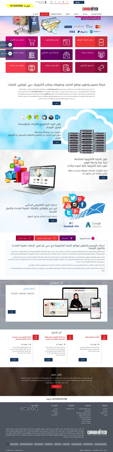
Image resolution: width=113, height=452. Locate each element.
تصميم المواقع (30, 296)
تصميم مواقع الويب (88, 447)
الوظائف (55, 415)
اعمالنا (50, 6)
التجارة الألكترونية (87, 241)
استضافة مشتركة (39, 447)
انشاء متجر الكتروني (76, 447)
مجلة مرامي (28, 291)
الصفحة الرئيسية (79, 6)
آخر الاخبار (105, 411)
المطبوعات (105, 413)
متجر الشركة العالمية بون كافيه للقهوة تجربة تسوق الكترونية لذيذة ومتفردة (55, 341)
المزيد (56, 106)
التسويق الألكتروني (86, 422)
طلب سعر (27, 6)
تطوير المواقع (23, 296)
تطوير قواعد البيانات (86, 424)
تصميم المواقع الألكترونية (85, 411)
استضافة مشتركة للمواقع (85, 417)
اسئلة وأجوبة (54, 417)
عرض (12, 314)
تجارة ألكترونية (48, 447)
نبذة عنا (67, 6)
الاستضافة (67, 240)
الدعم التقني (54, 413)
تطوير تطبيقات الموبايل (46, 240)
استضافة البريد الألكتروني (85, 420)
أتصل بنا (17, 6)
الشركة (104, 408)
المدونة (105, 417)
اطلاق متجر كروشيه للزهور (92, 340)
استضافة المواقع (39, 6)
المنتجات (71, 408)
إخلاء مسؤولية (104, 415)
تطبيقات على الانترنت (86, 426)
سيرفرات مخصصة (14, 447)
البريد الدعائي (24, 240)
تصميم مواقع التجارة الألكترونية (83, 415)
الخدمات (58, 6)
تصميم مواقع (66, 447)
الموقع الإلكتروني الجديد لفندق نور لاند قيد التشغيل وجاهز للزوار (21, 341)
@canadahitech (59, 401)
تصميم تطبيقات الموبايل (100, 447)
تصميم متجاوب (14, 296)
